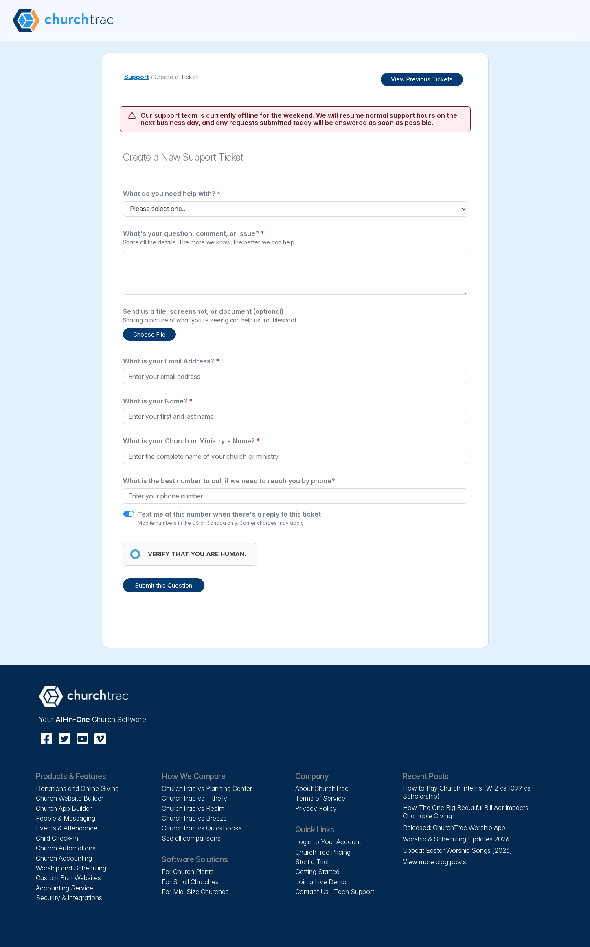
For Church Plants (188, 871)
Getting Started (317, 871)
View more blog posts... (436, 862)
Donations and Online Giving (77, 788)
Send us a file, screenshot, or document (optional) (203, 311)
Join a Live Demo (321, 881)
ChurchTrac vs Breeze (194, 818)
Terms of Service (320, 798)
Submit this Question (163, 585)
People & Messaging (65, 818)
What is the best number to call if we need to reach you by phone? (229, 481)
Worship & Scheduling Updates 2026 (456, 839)
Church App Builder (64, 808)
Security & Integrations (69, 897)
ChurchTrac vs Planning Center (207, 788)
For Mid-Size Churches (195, 891)
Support (136, 76)
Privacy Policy (316, 808)
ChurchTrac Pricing (323, 852)
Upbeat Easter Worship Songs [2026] (457, 850)
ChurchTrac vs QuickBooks (202, 828)
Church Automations (66, 848)
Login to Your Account (328, 842)
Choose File (149, 334)
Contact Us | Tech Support (334, 891)
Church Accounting (64, 858)
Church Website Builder (69, 798)
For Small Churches (190, 881)
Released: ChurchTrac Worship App (454, 828)
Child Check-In (57, 838)
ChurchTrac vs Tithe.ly (194, 798)
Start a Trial (312, 862)
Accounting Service (64, 888)
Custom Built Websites (68, 877)
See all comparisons (191, 838)
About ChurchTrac (322, 788)
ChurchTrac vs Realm (193, 808)
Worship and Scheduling (71, 868)
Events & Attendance (66, 828)
